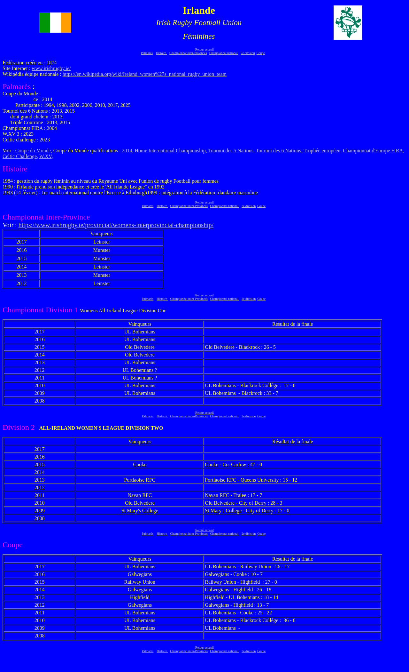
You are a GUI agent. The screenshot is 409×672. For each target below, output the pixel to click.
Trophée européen (322, 150)
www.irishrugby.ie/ (51, 68)
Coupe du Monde (32, 150)
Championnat (24, 310)
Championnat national (223, 53)
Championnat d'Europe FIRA (373, 150)
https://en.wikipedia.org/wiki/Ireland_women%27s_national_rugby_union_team (145, 74)
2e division (248, 53)
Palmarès (147, 53)
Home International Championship (170, 150)
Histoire (161, 53)
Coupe (261, 53)
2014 (127, 150)
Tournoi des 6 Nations (278, 150)
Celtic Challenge (20, 156)
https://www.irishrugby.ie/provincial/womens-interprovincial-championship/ (116, 224)
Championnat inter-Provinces (188, 53)
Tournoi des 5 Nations (230, 150)
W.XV (45, 156)
